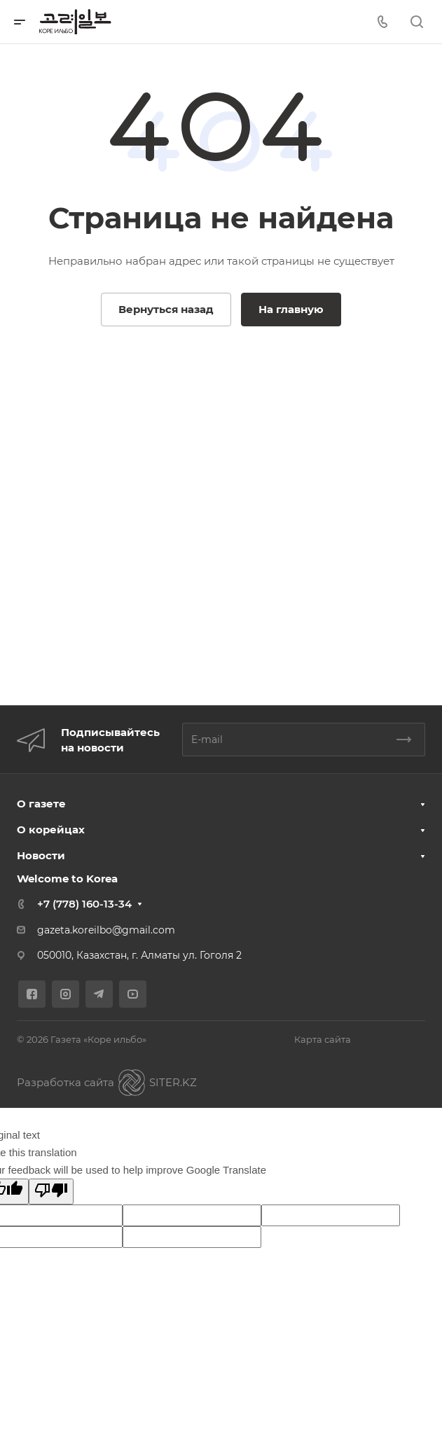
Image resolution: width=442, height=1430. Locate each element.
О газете (41, 803)
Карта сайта (322, 1039)
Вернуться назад (166, 309)
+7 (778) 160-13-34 (84, 903)
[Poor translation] (51, 1192)
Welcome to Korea (67, 878)
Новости (41, 855)
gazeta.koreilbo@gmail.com (106, 930)
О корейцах (51, 829)
